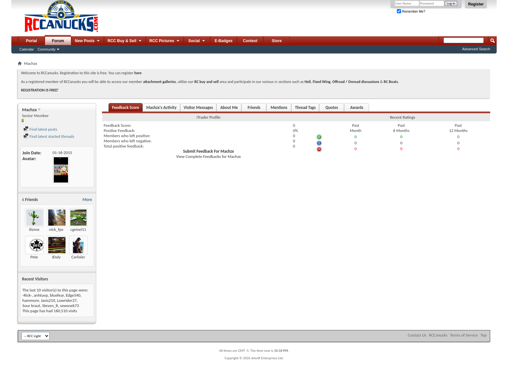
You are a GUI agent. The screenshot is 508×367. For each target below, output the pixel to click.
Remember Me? (411, 11)
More (87, 199)
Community (47, 49)
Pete (34, 257)
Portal (31, 41)
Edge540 (73, 295)
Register (476, 4)
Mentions (279, 107)
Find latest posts (40, 129)
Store (277, 41)
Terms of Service (464, 335)
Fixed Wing (321, 81)
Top (483, 335)
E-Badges (223, 41)
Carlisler (78, 257)
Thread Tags (305, 107)
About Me (229, 107)
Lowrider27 (66, 300)
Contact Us (417, 335)
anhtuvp (41, 295)
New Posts (87, 41)
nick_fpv (56, 229)
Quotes (331, 107)
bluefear (57, 295)
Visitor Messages (198, 107)
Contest (250, 41)
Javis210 (48, 300)
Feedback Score (125, 107)
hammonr (30, 300)
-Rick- (27, 295)
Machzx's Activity (161, 107)
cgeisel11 (78, 229)
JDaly (56, 257)
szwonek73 (69, 305)
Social (197, 41)
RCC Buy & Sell (125, 41)
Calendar (26, 49)
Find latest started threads (48, 136)
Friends (254, 107)
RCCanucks (438, 335)
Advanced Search (476, 49)
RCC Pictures (164, 41)
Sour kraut (31, 305)
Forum (58, 41)
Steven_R (50, 305)
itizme (34, 229)
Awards (356, 107)
